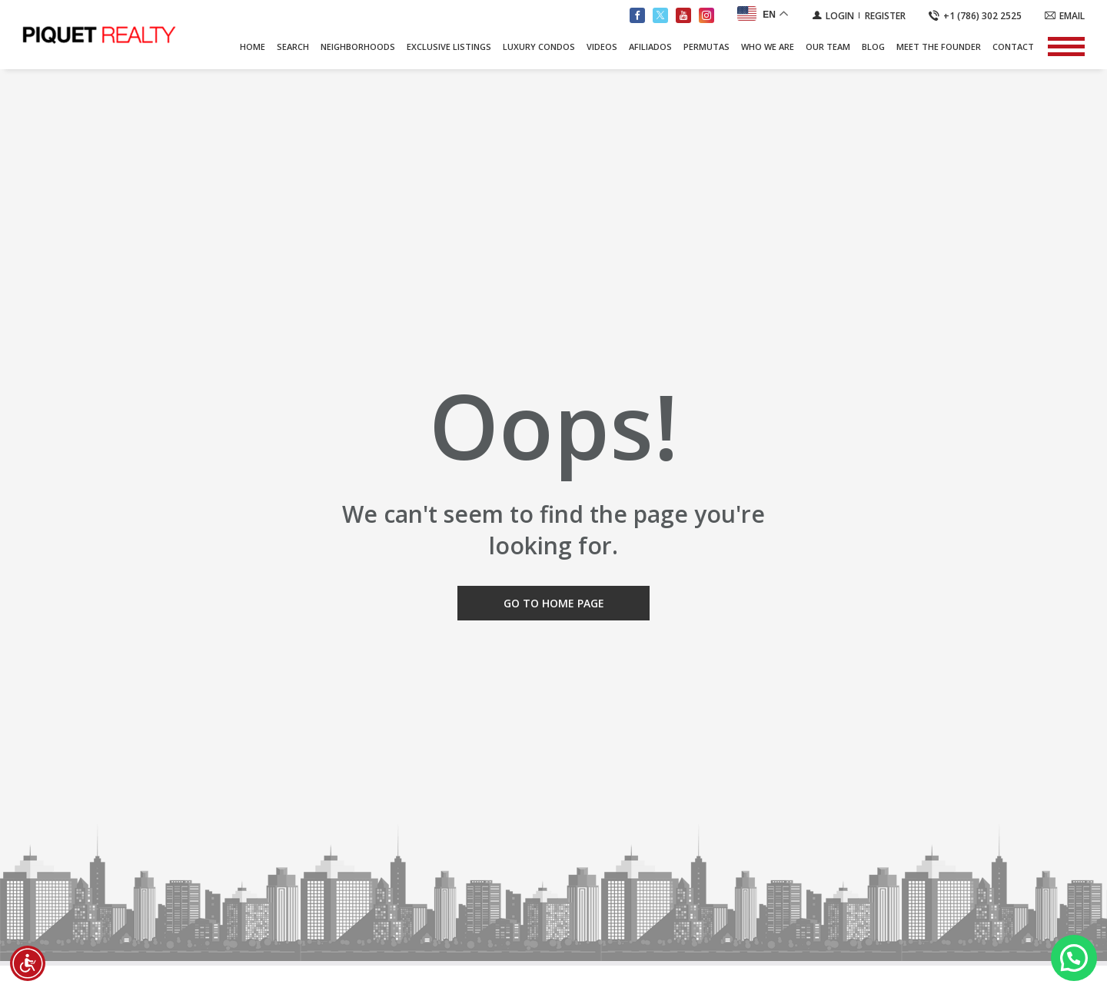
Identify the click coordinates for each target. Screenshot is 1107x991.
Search (293, 46)
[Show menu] (1066, 46)
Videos (602, 46)
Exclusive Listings (449, 46)
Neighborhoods (358, 46)
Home (252, 46)
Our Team (828, 46)
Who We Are (767, 46)
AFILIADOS (650, 46)
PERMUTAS (706, 46)
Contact (1013, 46)
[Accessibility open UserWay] (27, 963)
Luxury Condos (539, 46)
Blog (873, 46)
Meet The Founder (938, 46)
